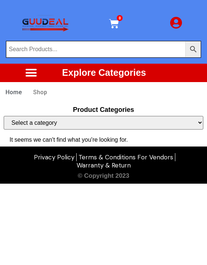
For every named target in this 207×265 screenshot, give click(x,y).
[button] (31, 73)
